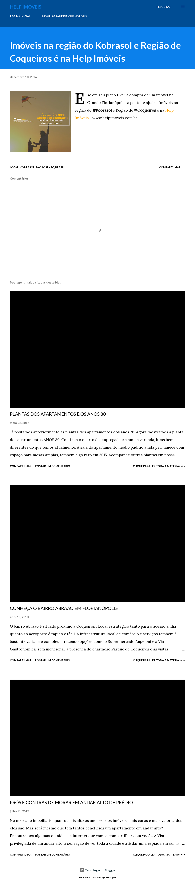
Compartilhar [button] (170, 167)
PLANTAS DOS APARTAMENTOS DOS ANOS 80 (58, 414)
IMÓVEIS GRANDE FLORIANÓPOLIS (64, 16)
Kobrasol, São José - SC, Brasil (42, 167)
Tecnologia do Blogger (97, 870)
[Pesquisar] (164, 7)
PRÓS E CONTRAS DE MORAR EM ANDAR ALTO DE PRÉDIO (71, 802)
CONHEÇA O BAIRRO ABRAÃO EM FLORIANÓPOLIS (64, 608)
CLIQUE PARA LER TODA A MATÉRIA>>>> (159, 466)
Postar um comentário (52, 466)
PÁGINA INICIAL (20, 16)
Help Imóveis (25, 7)
